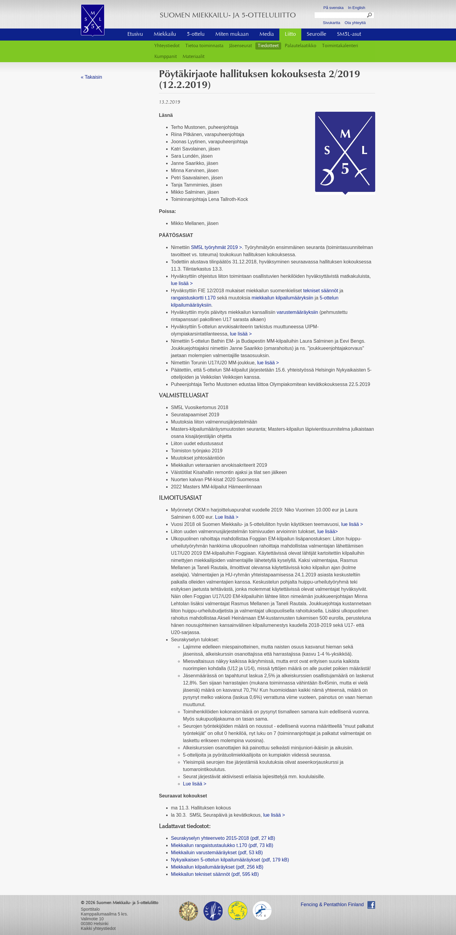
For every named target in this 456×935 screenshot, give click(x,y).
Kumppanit (165, 56)
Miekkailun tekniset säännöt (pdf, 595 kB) (215, 874)
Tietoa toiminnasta (204, 46)
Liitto (290, 34)
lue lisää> (327, 531)
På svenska (334, 7)
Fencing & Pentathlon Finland (332, 904)
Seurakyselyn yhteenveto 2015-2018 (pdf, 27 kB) (223, 838)
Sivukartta (331, 22)
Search (369, 16)
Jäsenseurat (240, 46)
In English (356, 7)
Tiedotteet (268, 46)
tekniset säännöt (320, 290)
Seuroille (316, 34)
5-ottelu (196, 34)
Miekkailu (165, 34)
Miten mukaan (232, 34)
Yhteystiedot (167, 46)
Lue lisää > (227, 517)
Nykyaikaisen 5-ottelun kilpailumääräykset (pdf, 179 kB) (230, 859)
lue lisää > (182, 283)
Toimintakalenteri (340, 46)
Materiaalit (194, 56)
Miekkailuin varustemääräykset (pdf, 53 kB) (217, 852)
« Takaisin (91, 77)
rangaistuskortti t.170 (193, 297)
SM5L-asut (349, 34)
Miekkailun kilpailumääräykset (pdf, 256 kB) (217, 867)
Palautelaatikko (300, 46)
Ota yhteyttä (355, 22)
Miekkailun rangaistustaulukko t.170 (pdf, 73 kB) (222, 845)
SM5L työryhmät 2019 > (216, 247)
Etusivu (135, 34)
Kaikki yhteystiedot (98, 928)
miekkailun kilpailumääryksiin (282, 297)
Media (267, 34)
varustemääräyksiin (297, 312)
